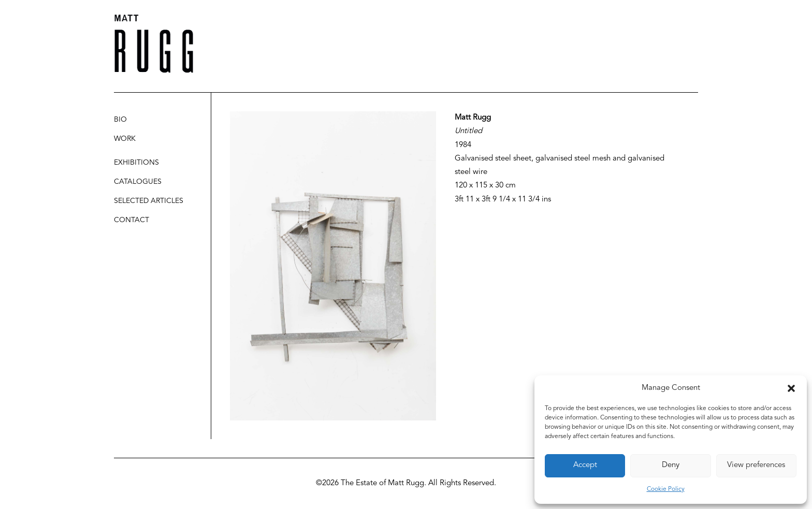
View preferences (756, 465)
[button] (791, 388)
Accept (585, 465)
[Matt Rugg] (154, 44)
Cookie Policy (666, 489)
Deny (670, 465)
